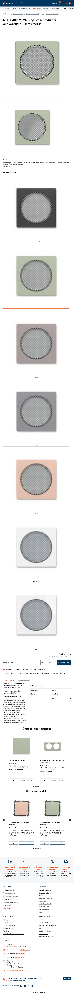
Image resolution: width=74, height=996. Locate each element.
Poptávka (6, 931)
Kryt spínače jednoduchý (17, 760)
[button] (53, 3)
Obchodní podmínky (45, 904)
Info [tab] (5, 680)
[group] (21, 758)
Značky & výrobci (8, 928)
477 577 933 (11, 946)
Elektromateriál (10, 893)
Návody (5, 920)
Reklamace (42, 901)
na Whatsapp (19, 957)
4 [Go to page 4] (40, 786)
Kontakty (41, 920)
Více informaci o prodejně (15, 970)
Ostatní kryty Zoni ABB (52, 14)
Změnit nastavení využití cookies (13, 934)
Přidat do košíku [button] (26, 780)
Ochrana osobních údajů (46, 936)
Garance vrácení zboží (46, 898)
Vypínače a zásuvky (18, 14)
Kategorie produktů (45, 890)
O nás (40, 928)
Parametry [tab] (12, 680)
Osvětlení (8, 905)
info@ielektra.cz (25, 949)
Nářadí (7, 908)
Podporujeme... (43, 934)
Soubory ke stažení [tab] (24, 680)
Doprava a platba (44, 893)
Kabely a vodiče (10, 890)
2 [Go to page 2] (36, 786)
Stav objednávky (44, 909)
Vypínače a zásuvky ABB (32, 14)
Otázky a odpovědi (9, 925)
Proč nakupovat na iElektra (47, 925)
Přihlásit (66, 978)
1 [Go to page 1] (33, 786)
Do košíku (63, 662)
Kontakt (41, 895)
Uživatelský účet (44, 906)
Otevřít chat (21, 953)
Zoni (43, 14)
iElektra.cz (7, 14)
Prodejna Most (43, 922)
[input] (13, 781)
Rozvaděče (8, 899)
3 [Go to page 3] (38, 786)
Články (41, 912)
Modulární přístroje (11, 902)
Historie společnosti (45, 931)
